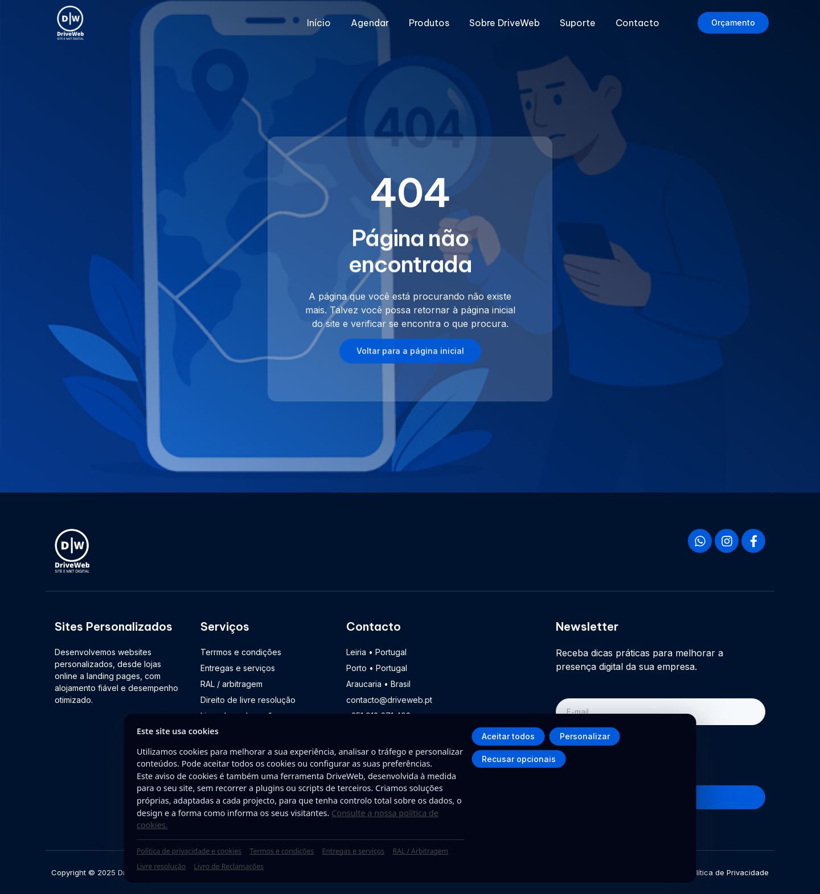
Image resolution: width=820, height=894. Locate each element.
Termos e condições (281, 851)
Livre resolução (161, 866)
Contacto (637, 22)
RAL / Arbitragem (421, 851)
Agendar (370, 22)
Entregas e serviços (353, 851)
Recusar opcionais (519, 759)
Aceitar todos (508, 736)
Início (319, 22)
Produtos (429, 22)
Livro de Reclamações (229, 866)
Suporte (578, 22)
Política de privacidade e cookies (189, 851)
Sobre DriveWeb (504, 22)
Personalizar (585, 736)
